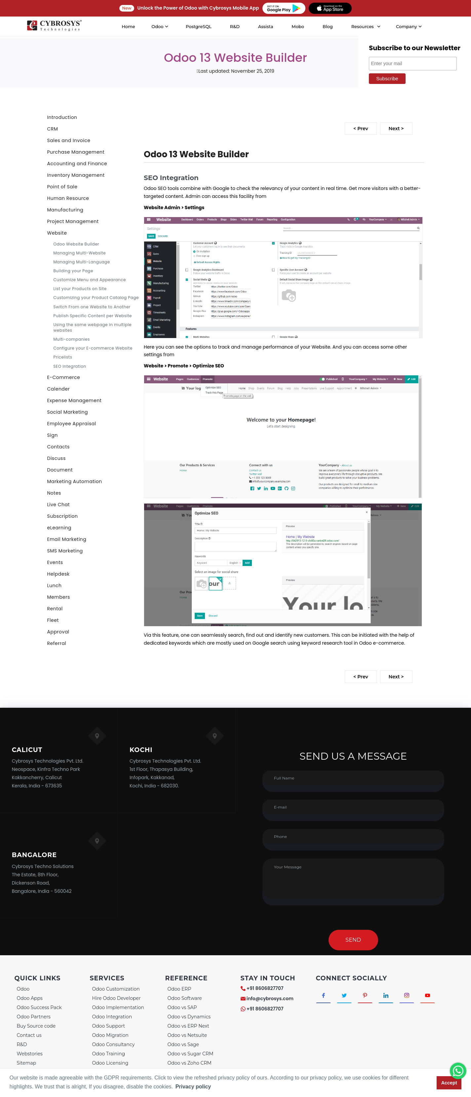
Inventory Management (76, 175)
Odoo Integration (112, 1017)
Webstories (30, 1054)
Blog (328, 26)
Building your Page (73, 271)
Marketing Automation (74, 481)
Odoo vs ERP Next (188, 1026)
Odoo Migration (110, 1035)
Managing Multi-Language (82, 262)
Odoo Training (108, 1054)
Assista (265, 26)
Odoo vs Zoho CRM (190, 1063)
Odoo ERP (179, 989)
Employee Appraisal (71, 423)
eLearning (59, 527)
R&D (235, 26)
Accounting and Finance (77, 163)
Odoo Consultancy (113, 1044)
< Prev (360, 129)
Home (128, 26)
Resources (362, 26)
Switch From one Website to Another (92, 307)
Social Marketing (67, 412)
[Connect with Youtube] (430, 995)
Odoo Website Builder (76, 244)
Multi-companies (72, 339)
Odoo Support (108, 1026)
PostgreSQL (199, 26)
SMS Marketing (65, 551)
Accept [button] (449, 1082)
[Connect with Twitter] (345, 995)
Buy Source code (36, 1026)
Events (55, 562)
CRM (52, 129)
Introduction (62, 117)
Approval (58, 631)
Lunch (54, 585)
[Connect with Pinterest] (366, 995)
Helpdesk (58, 574)
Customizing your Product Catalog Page (96, 297)
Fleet (53, 620)
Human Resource (68, 198)
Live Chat (58, 504)
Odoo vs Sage (183, 1044)
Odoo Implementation (118, 1007)
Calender (58, 389)
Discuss (56, 458)
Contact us (29, 1035)
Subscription (62, 516)
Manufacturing (65, 210)
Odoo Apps (30, 998)
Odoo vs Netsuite (187, 1035)
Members (58, 597)
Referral (56, 643)
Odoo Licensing (110, 1063)
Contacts (58, 446)
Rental (55, 608)
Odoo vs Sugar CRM (191, 1054)
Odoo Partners (34, 1017)
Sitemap (26, 1063)
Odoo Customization (116, 989)
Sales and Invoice (69, 140)
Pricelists (63, 357)
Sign (52, 435)
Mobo (298, 26)
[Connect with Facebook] (324, 995)
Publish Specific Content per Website (93, 316)
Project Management (73, 221)
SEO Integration (70, 366)
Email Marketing (67, 539)
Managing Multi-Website (80, 253)
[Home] (54, 26)
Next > (396, 129)
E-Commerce (63, 377)
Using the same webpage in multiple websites (93, 327)
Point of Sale (62, 186)
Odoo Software (185, 998)
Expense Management (74, 400)
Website (57, 233)
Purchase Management (76, 152)
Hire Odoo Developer (116, 998)
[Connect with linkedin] (388, 995)
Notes (54, 493)
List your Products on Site (80, 288)
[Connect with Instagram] (409, 995)
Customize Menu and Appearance (90, 280)
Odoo (23, 989)
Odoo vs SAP (182, 1007)
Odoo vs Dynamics (189, 1017)
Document (60, 470)
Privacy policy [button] (193, 1086)
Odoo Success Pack (39, 1007)
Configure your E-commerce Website (93, 348)
